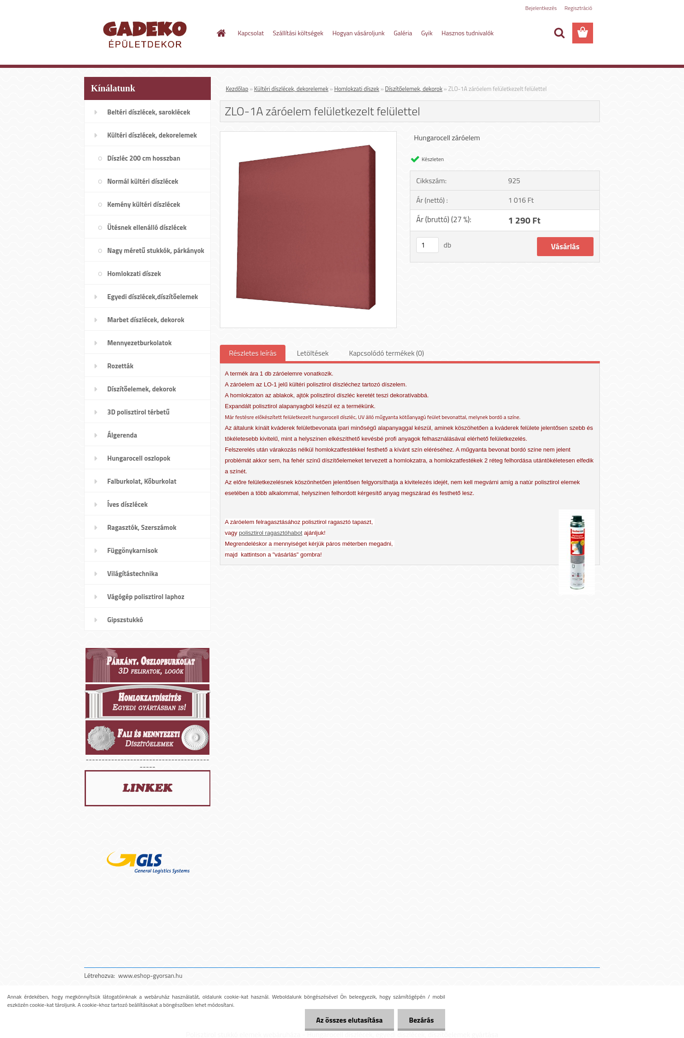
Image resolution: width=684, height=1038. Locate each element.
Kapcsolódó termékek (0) (386, 353)
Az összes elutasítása (349, 1019)
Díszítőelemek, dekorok (413, 88)
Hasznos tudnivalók (468, 33)
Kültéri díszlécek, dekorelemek (291, 88)
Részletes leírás (252, 353)
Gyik (426, 33)
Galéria (403, 33)
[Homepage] (220, 33)
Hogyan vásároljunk (358, 33)
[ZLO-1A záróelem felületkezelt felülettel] (308, 135)
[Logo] (146, 33)
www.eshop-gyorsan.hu (150, 975)
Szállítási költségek (298, 33)
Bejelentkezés (541, 8)
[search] (559, 33)
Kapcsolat (251, 33)
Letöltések (312, 353)
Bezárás (421, 1019)
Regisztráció (578, 8)
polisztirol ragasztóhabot (270, 532)
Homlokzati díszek (357, 88)
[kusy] (427, 245)
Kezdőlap (237, 88)
